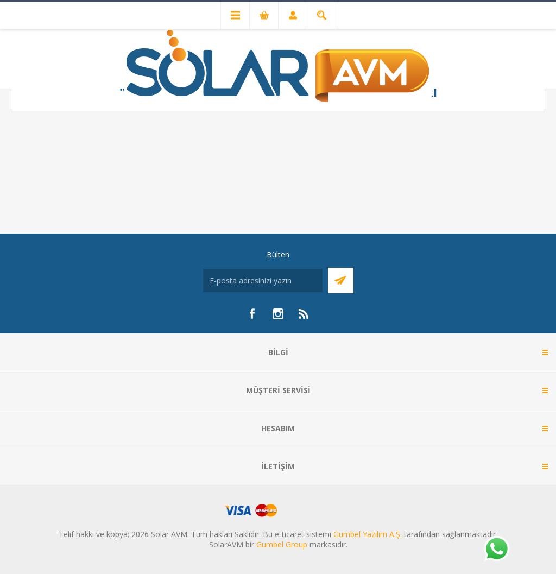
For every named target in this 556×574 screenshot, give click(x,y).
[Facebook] (252, 314)
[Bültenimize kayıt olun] (263, 280)
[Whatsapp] (496, 549)
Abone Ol (340, 280)
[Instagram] (278, 314)
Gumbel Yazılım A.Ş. (367, 534)
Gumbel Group (281, 544)
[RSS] (304, 314)
